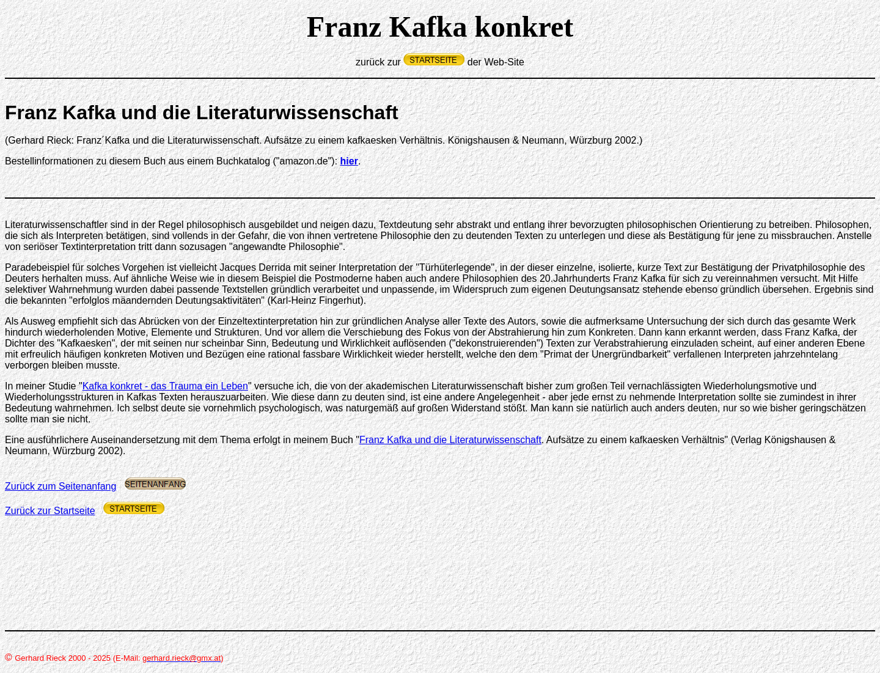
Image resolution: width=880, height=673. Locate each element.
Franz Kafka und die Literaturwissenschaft (450, 440)
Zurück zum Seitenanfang (60, 486)
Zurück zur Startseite (50, 511)
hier (349, 161)
